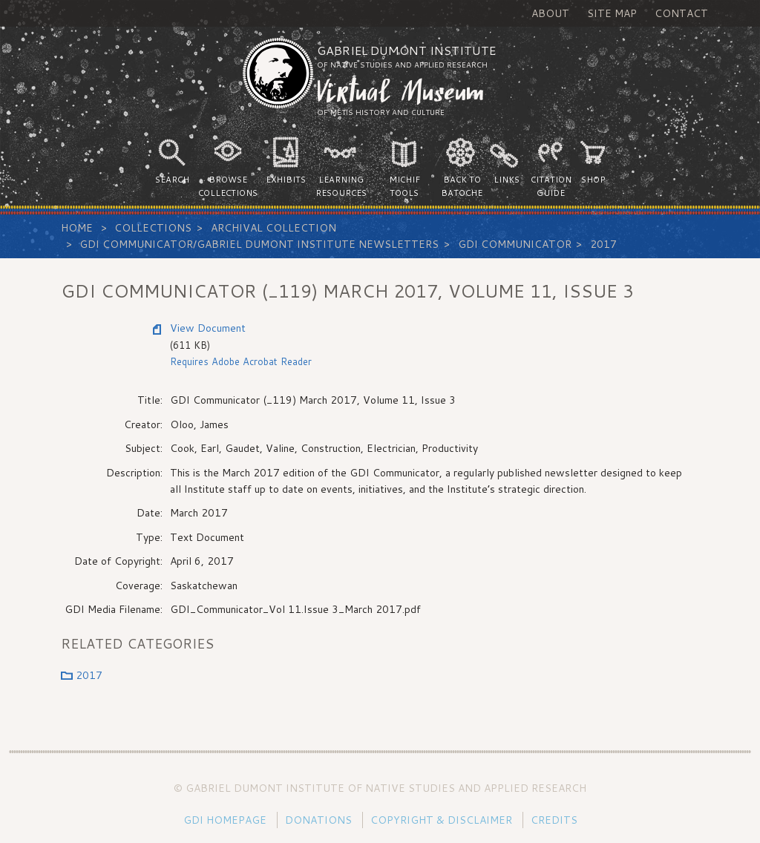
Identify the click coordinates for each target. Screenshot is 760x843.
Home (77, 227)
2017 (603, 244)
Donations (318, 820)
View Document (208, 328)
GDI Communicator (514, 244)
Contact (681, 13)
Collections (152, 227)
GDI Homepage (224, 820)
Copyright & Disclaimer (441, 820)
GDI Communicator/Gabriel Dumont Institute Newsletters (259, 244)
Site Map (612, 13)
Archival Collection (273, 227)
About (550, 13)
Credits (554, 820)
